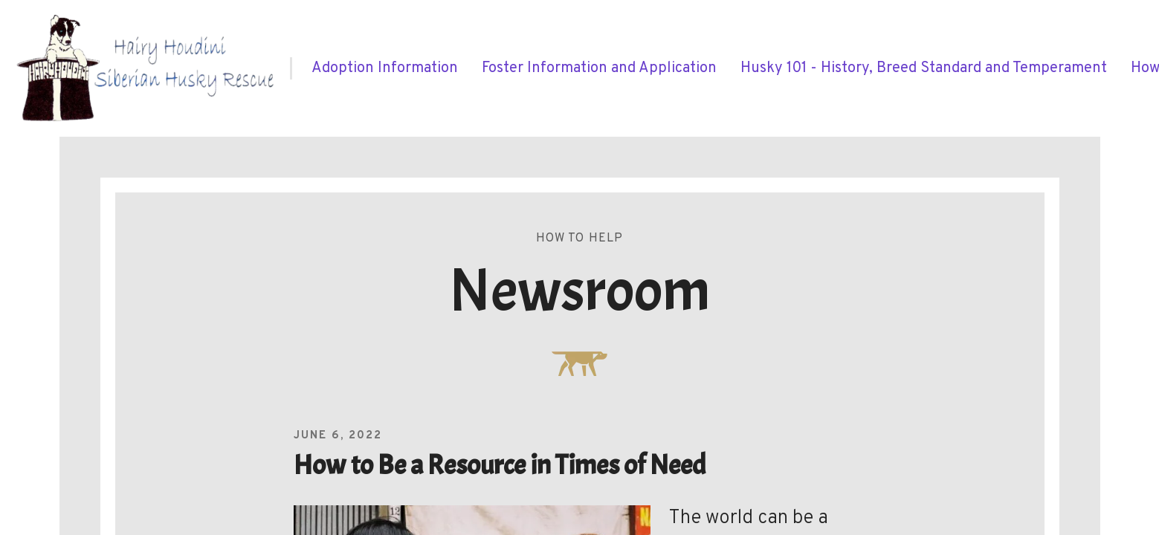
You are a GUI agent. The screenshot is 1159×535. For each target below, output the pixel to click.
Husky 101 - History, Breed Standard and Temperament (923, 68)
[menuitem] (385, 68)
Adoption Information (384, 68)
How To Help (580, 238)
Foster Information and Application (599, 68)
